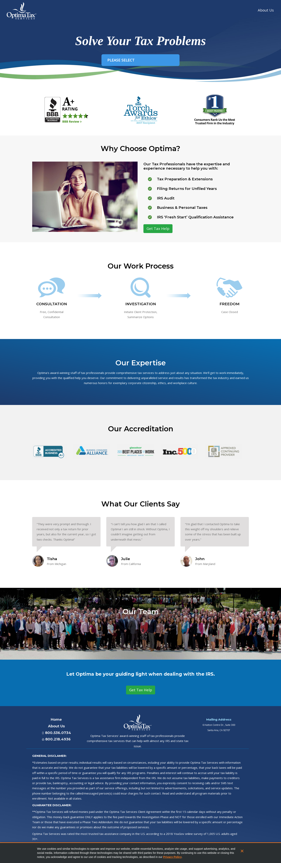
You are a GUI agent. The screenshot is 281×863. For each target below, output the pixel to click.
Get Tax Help (158, 228)
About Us (266, 9)
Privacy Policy (172, 857)
